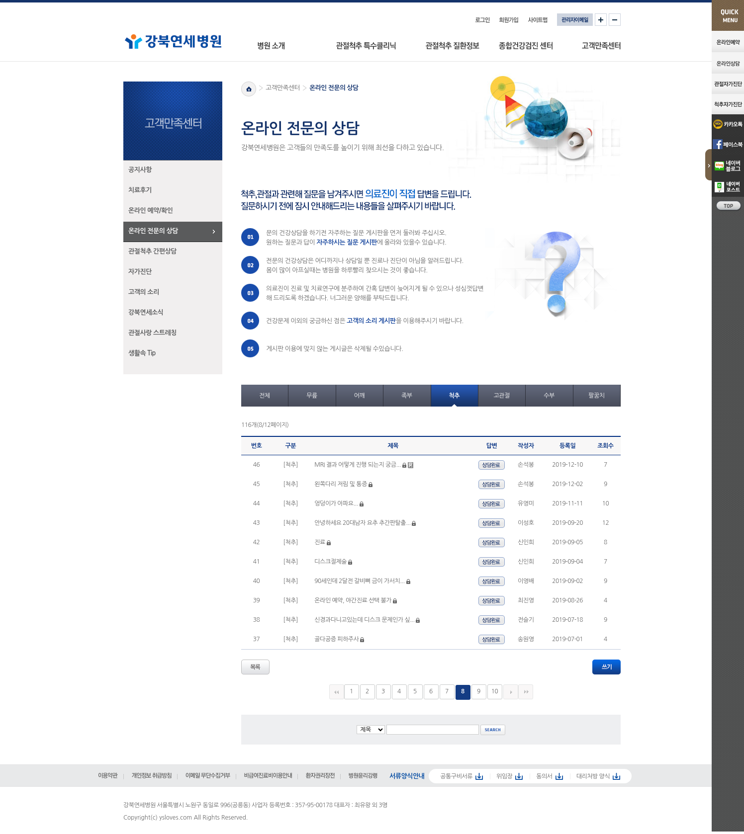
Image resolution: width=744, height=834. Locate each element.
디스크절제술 (330, 562)
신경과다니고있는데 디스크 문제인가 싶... (364, 620)
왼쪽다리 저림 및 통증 (341, 484)
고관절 (501, 396)
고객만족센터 (283, 87)
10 (494, 691)
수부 (549, 396)
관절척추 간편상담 (152, 251)
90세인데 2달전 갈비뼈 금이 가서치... (359, 581)
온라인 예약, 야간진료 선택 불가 (352, 600)
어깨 (359, 396)
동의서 (544, 776)
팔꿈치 (596, 396)
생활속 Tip (142, 353)
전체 (264, 396)
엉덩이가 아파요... (336, 503)
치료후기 (140, 190)
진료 (319, 542)
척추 (454, 396)
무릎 (311, 396)
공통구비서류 (456, 776)
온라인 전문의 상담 (153, 231)
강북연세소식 (145, 312)
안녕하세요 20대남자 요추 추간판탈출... (362, 523)
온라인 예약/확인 (150, 210)
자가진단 (140, 271)
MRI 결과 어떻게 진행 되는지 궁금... (357, 465)
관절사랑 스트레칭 (152, 333)
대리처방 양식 (593, 776)
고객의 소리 (143, 292)
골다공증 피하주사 (336, 639)
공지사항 (140, 170)
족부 (406, 396)
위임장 (504, 776)
